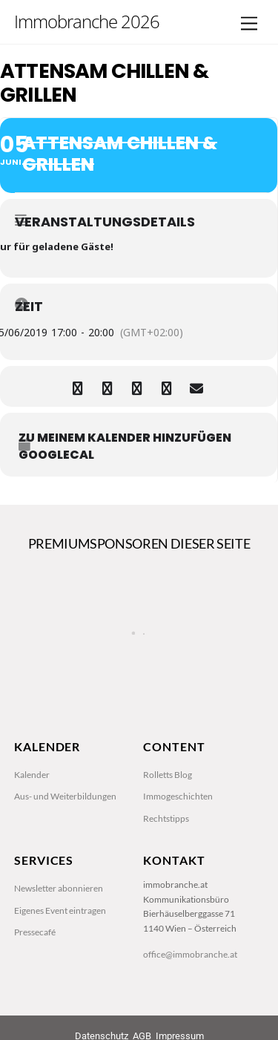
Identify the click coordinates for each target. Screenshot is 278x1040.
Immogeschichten (178, 796)
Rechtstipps (166, 818)
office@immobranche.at (190, 954)
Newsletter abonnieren (58, 888)
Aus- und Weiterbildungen (65, 796)
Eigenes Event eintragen (60, 910)
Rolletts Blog (167, 774)
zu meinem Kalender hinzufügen (125, 438)
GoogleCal (56, 455)
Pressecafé (35, 932)
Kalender (32, 774)
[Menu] (249, 24)
